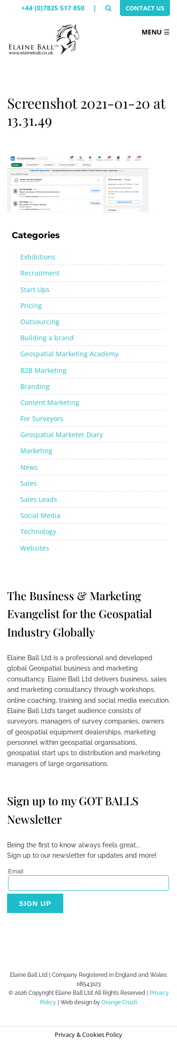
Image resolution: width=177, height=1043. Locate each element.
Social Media (40, 515)
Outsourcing (39, 321)
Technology (38, 531)
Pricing (31, 305)
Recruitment (39, 272)
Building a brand (47, 337)
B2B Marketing (43, 370)
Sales (28, 483)
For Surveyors (41, 418)
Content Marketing (49, 402)
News (29, 467)
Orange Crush (119, 1002)
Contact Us (145, 8)
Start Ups (35, 289)
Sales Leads (38, 499)
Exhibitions (37, 256)
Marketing (36, 450)
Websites (34, 547)
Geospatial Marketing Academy (69, 353)
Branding (35, 386)
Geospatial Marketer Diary (61, 434)
